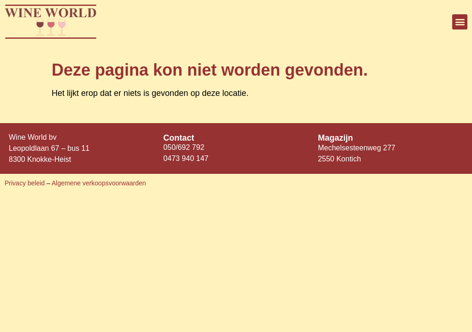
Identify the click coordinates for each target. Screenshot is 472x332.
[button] (459, 22)
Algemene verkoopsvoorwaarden (99, 183)
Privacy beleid (26, 183)
